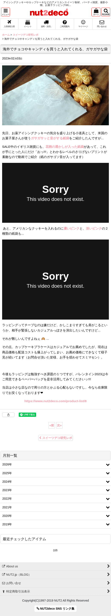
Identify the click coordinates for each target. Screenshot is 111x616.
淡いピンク (94, 228)
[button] (5, 12)
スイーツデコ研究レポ (55, 438)
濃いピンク (72, 228)
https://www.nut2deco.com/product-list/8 (55, 401)
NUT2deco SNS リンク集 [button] (56, 608)
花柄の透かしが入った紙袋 (65, 146)
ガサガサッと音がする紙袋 (50, 138)
